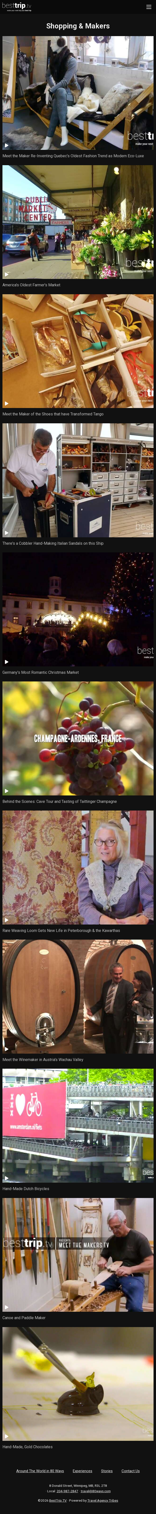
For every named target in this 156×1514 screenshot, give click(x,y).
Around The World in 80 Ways (40, 1471)
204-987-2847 (67, 1491)
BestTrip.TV (58, 1500)
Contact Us (131, 1471)
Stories (107, 1471)
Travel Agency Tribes (102, 1500)
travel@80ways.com (96, 1491)
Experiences (82, 1471)
